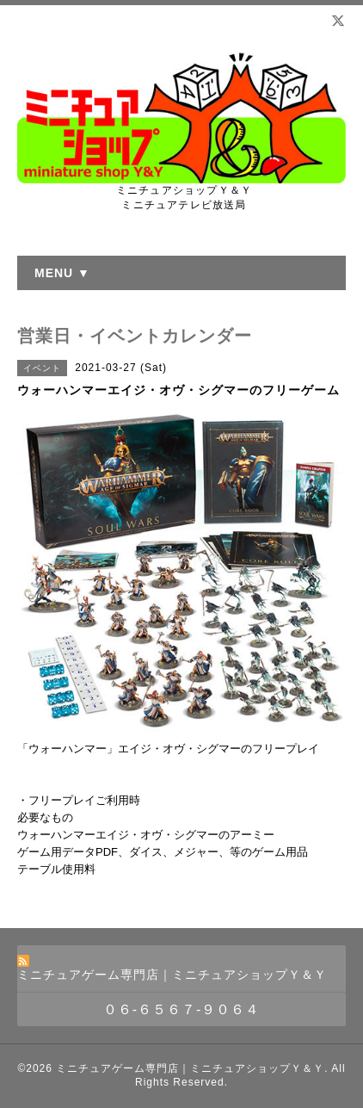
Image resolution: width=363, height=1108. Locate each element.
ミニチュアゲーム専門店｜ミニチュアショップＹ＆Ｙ (190, 1068)
